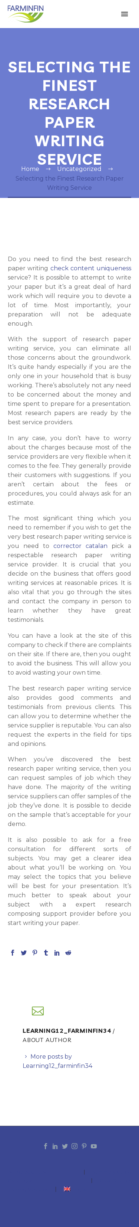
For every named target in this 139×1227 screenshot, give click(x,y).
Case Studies (115, 1180)
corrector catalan (80, 545)
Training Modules (28, 1189)
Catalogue (20, 1180)
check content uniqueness (91, 268)
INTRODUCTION (27, 1172)
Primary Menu (124, 14)
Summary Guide (111, 1172)
